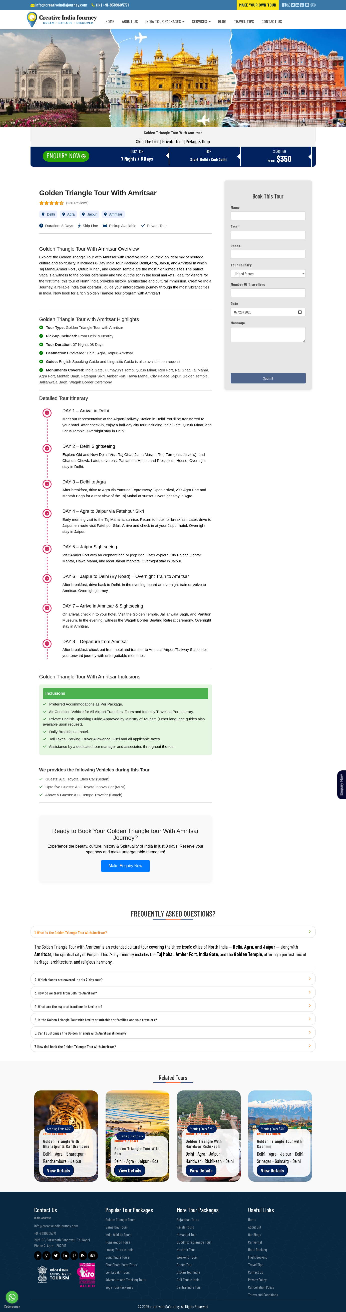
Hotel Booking (257, 1249)
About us (130, 21)
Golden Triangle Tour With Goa (137, 1151)
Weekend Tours (187, 1257)
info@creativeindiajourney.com (61, 5)
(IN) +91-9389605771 (112, 5)
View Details (58, 1170)
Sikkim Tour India (189, 1272)
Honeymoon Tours (118, 1242)
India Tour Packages (164, 21)
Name (235, 207)
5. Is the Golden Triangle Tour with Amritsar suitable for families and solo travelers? (96, 1019)
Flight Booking (258, 1257)
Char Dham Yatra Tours (122, 1264)
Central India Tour (189, 1287)
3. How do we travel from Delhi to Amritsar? (66, 992)
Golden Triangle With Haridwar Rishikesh (204, 1143)
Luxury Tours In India (120, 1249)
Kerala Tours (186, 1227)
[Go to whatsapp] (12, 1297)
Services (201, 21)
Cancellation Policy (261, 1287)
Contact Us (271, 21)
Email (235, 226)
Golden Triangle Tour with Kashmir (279, 1143)
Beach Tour (185, 1264)
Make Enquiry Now (125, 866)
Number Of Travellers (248, 284)
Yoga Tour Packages (120, 1287)
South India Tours (118, 1257)
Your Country (241, 264)
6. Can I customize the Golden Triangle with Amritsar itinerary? (80, 1033)
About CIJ (254, 1227)
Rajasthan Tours (188, 1219)
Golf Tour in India (188, 1279)
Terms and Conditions (263, 1294)
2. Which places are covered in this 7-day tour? (69, 979)
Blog (222, 21)
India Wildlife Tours (119, 1234)
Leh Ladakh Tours (118, 1272)
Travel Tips (244, 21)
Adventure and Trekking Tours (127, 1279)
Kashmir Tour (186, 1249)
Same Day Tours (117, 1227)
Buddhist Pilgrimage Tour (195, 1242)
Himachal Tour (187, 1234)
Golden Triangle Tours (121, 1219)
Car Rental (255, 1242)
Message (238, 322)
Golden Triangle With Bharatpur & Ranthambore (66, 1143)
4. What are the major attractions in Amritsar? (68, 1006)
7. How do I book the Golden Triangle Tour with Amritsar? (75, 1046)
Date (234, 303)
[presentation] (269, 359)
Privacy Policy (258, 1279)
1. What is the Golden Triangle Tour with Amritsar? (71, 932)
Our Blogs (254, 1234)
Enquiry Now (63, 155)
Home (110, 21)
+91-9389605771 (45, 1233)
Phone (236, 245)
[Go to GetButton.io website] (12, 1306)
